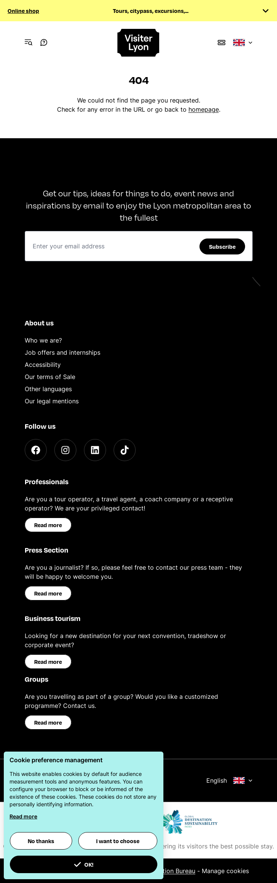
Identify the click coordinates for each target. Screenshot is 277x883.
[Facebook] (36, 450)
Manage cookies (225, 871)
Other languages (48, 389)
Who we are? (43, 340)
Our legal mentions (52, 401)
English (229, 780)
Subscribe (222, 246)
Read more (48, 525)
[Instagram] (65, 450)
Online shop (23, 11)
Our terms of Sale (50, 377)
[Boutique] (221, 42)
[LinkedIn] (95, 450)
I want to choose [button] (117, 841)
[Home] (139, 43)
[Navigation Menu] (28, 42)
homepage (203, 109)
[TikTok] (125, 450)
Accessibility (43, 364)
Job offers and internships (62, 352)
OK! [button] (83, 864)
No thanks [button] (41, 841)
